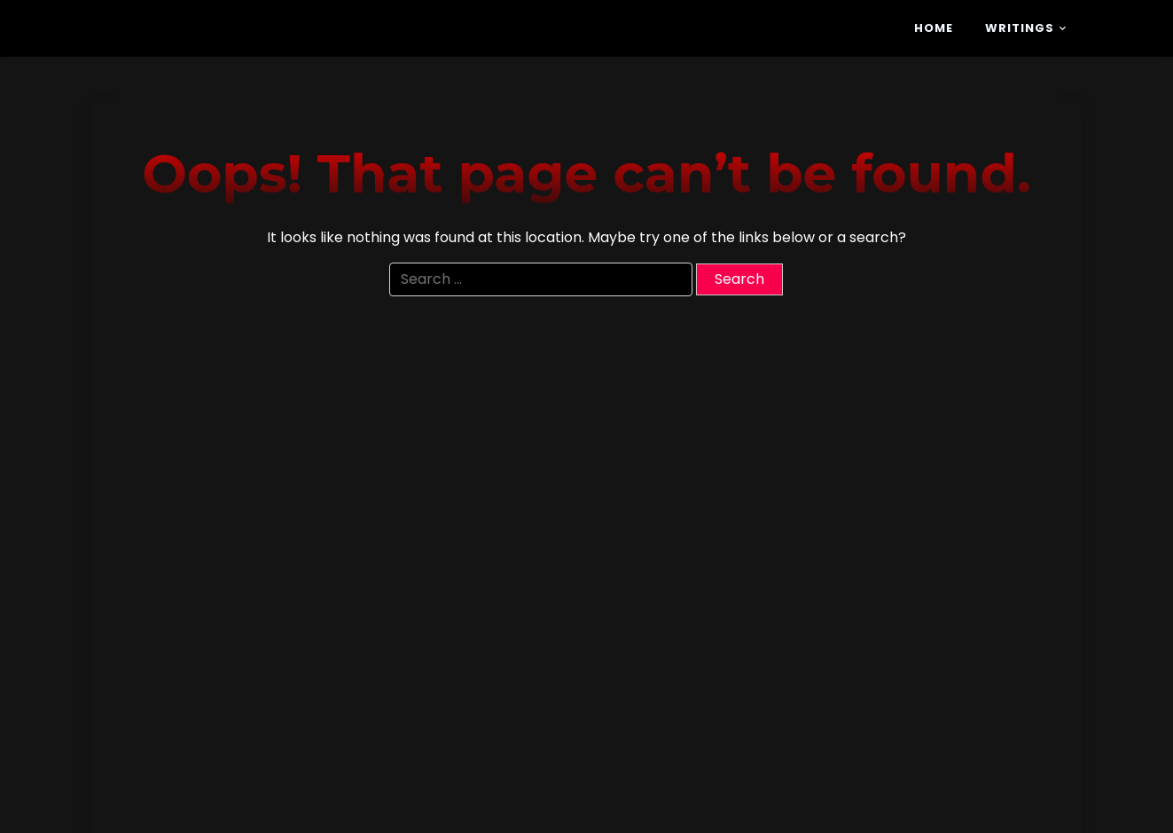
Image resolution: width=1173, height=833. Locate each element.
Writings (1019, 28)
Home (933, 28)
